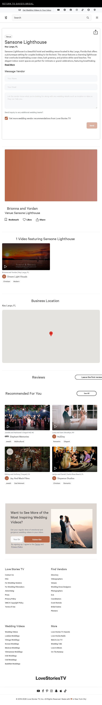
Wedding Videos (11, 632)
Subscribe (36, 539)
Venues (54, 583)
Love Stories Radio (58, 635)
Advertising (9, 590)
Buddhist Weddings (12, 663)
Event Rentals (56, 602)
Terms (37, 544)
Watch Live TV (56, 639)
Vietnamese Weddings (13, 651)
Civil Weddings (11, 659)
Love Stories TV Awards (60, 632)
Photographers (57, 590)
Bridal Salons (56, 606)
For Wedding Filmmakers (14, 586)
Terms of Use (10, 606)
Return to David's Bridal (18, 3)
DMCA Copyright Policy (14, 602)
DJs (52, 594)
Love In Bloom (56, 647)
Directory (54, 575)
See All (86, 393)
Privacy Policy (16, 546)
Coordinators (56, 598)
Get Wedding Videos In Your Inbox (36, 10)
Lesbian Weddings (12, 635)
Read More (10, 64)
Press (7, 594)
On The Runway (57, 651)
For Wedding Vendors (13, 583)
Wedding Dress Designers (61, 586)
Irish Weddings (11, 655)
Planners (54, 610)
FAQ (6, 579)
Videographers (57, 579)
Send (92, 125)
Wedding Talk (56, 643)
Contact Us (9, 575)
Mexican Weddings (12, 647)
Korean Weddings (12, 643)
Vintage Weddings (12, 639)
